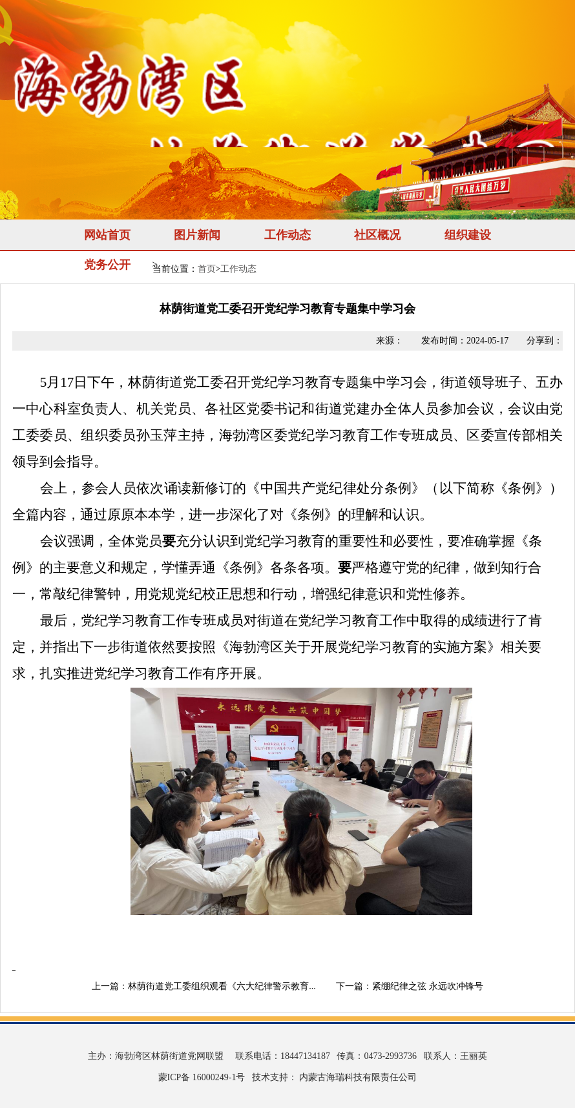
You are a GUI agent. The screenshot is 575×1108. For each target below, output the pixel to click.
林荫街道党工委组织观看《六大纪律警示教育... (222, 986)
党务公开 (107, 264)
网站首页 (107, 235)
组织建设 (467, 235)
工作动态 (287, 235)
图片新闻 (197, 235)
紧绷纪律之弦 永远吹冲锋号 (427, 986)
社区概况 (377, 235)
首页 (207, 269)
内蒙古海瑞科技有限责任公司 (357, 1077)
